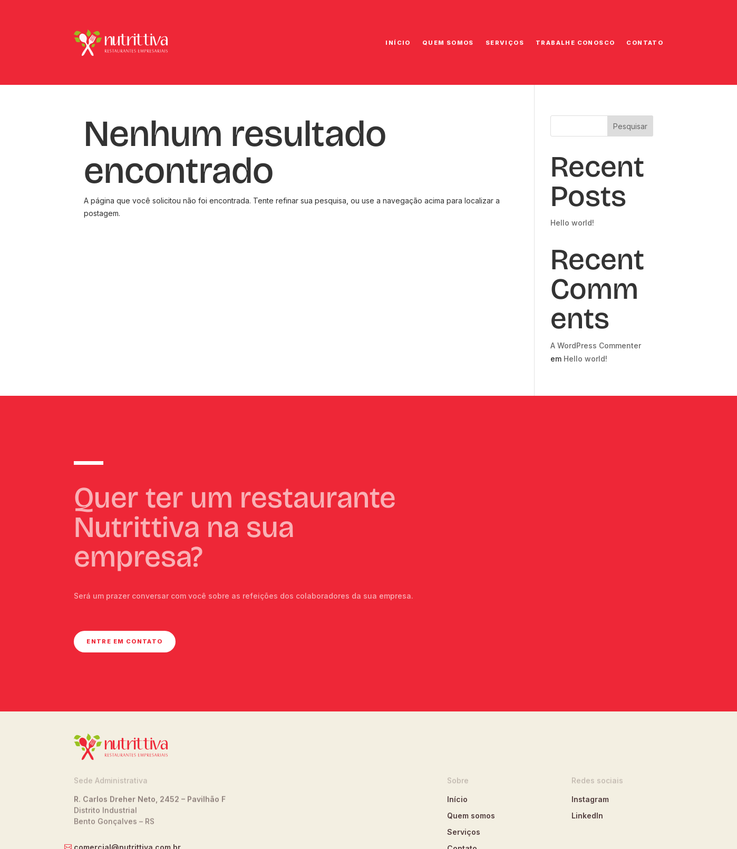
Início (397, 42)
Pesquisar (630, 126)
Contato (644, 42)
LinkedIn (587, 815)
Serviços (505, 42)
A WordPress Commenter (595, 345)
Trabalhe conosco (575, 42)
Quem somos (448, 42)
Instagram (590, 799)
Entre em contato (124, 641)
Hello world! (572, 222)
